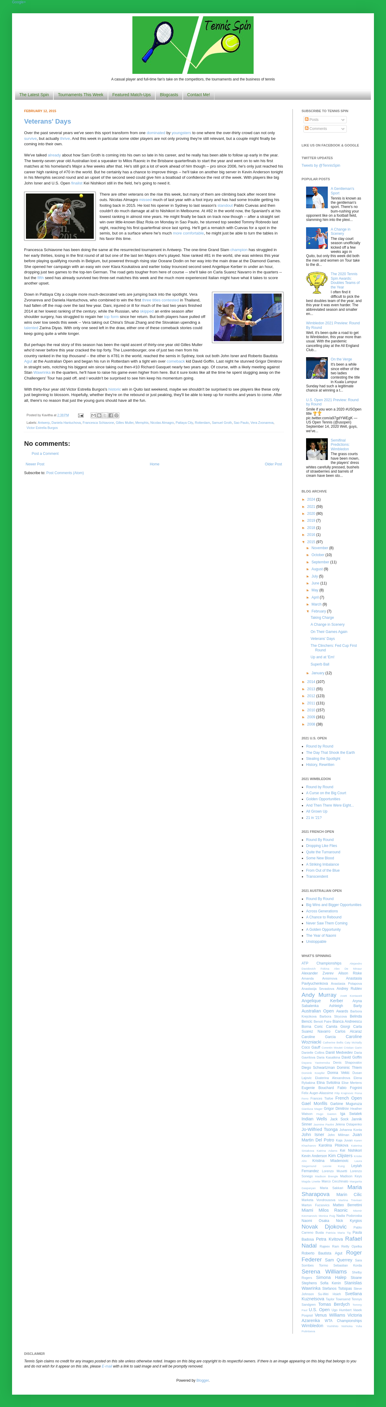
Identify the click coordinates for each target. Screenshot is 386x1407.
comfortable (193, 233)
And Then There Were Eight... (330, 805)
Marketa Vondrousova (318, 1200)
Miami (307, 1210)
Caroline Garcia (319, 1037)
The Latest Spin (34, 94)
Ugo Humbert (341, 1310)
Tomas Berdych (334, 1304)
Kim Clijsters (340, 1155)
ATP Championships (321, 963)
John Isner (313, 1134)
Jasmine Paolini (323, 1124)
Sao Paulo (241, 422)
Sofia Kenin (330, 1283)
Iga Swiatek (351, 1114)
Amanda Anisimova (319, 978)
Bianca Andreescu (347, 1021)
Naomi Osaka (315, 1221)
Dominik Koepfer (313, 1073)
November (320, 548)
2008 (311, 724)
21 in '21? (314, 818)
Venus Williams (330, 1315)
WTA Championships (343, 1321)
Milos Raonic (333, 1210)
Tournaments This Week (80, 94)
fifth (40, 277)
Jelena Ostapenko (348, 1124)
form (115, 316)
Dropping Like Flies (321, 846)
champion (239, 249)
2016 (311, 535)
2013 (311, 689)
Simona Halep (331, 1277)
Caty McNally (353, 1042)
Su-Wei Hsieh (329, 1294)
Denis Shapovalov (347, 1062)
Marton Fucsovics (316, 1205)
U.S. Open (319, 1309)
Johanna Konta (351, 1130)
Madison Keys (351, 1176)
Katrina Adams (327, 1150)
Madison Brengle (326, 1176)
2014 (311, 682)
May (315, 590)
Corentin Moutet (332, 1047)
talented (31, 328)
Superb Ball (320, 664)
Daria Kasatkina (328, 1057)
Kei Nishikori (351, 1150)
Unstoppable (316, 942)
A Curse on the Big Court (326, 793)
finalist (76, 183)
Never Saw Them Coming (326, 923)
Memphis (142, 422)
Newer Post (35, 464)
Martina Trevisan (350, 1200)
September (321, 562)
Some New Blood (320, 858)
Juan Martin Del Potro (332, 1137)
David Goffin (352, 1057)
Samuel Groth (222, 422)
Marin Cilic (349, 1194)
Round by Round (319, 746)
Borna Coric (312, 1027)
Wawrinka (42, 372)
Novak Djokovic (324, 1226)
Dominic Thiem (349, 1067)
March (317, 604)
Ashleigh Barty (345, 1006)
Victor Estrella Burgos (42, 428)
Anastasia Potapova (346, 983)
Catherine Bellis (333, 1042)
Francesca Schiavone (98, 422)
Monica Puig (327, 1215)
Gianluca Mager (312, 1108)
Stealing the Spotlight (323, 759)
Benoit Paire (322, 1021)
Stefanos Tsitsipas (337, 1288)
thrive (65, 138)
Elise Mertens (352, 1082)
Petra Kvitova (329, 1239)
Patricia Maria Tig (338, 1232)
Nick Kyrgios (349, 1221)
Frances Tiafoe (322, 1098)
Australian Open (318, 1011)
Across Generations (322, 911)
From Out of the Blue (323, 870)
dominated (156, 133)
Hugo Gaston (326, 1114)
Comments (316, 129)
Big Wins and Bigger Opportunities (333, 905)
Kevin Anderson (314, 1156)
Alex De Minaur (348, 968)
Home (155, 464)
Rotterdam (202, 422)
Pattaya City (184, 422)
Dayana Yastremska (316, 1062)
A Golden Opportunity (323, 929)
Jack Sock (339, 1119)
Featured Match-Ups (131, 94)
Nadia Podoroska (349, 1215)
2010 (311, 710)
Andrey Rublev (349, 989)
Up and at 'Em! (322, 657)
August (318, 569)
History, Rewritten (320, 765)
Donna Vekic (338, 1073)
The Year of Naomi (321, 935)
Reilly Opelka (351, 1246)
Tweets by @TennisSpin (321, 165)
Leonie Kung (334, 1166)
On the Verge (341, 359)
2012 (311, 696)
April (316, 597)
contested (170, 300)
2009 (311, 717)
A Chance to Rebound (323, 917)
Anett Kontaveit (351, 995)
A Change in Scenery (340, 231)
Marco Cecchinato (334, 1181)
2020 (311, 513)
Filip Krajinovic (343, 1093)
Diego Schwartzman (318, 1067)
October (318, 555)
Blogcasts (169, 94)
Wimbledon (312, 1325)
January (318, 673)
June (316, 583)
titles (156, 300)
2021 (311, 507)
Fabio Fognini (349, 1088)
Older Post (273, 464)
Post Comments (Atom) (65, 473)
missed (145, 199)
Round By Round (320, 840)
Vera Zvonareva (262, 422)
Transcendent (317, 876)
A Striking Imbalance (322, 864)
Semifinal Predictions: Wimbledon (340, 444)
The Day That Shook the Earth (330, 753)
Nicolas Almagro (162, 422)
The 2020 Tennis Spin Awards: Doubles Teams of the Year (345, 280)
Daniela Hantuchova (66, 422)
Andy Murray (319, 995)
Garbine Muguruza (346, 1104)
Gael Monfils (314, 1103)
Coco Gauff (311, 1047)
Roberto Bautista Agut (322, 1253)
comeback (176, 361)
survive (30, 138)
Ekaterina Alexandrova (332, 1078)
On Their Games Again (329, 632)
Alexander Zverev (318, 973)
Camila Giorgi (338, 1027)
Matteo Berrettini (347, 1205)
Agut (28, 361)
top (106, 316)
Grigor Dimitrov (336, 1108)
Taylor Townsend (338, 1299)
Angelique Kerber (322, 1000)
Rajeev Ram (329, 1246)
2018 (311, 528)
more (177, 233)
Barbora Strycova (333, 1016)
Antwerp (44, 422)
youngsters (181, 133)
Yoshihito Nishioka (340, 1326)
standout (225, 205)
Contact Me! (198, 94)
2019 (311, 520)
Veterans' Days (47, 121)
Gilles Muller (125, 422)
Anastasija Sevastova (318, 988)
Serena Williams (324, 1271)
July (315, 576)
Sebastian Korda (347, 1265)
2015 (311, 542)
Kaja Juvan (344, 1140)
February (319, 611)
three (146, 300)
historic (114, 389)
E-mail (107, 1366)
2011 (311, 703)
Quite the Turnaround (323, 852)
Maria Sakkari (331, 1188)
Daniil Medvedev (339, 1052)
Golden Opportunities (323, 799)
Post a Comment (45, 454)
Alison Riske (350, 973)
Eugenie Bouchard (318, 1088)
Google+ (19, 2)
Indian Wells (314, 1118)
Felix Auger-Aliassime (317, 1093)
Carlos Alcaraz (348, 1031)
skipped (146, 311)
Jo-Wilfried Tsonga (320, 1129)
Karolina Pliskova (333, 1145)
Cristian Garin (353, 1047)
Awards (342, 1011)
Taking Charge (322, 617)
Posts (311, 120)
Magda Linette (311, 1181)
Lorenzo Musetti (334, 1171)
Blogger (202, 1380)
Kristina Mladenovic (330, 1161)
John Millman (338, 1135)
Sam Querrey (339, 1259)
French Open (348, 1098)
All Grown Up (316, 811)
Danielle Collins (313, 1052)
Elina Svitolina (328, 1083)
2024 (311, 499)
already (54, 155)
